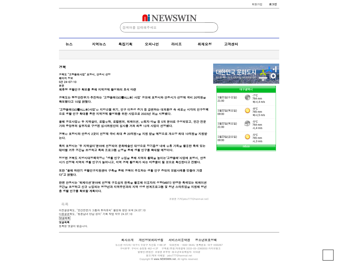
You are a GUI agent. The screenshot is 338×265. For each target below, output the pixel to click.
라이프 (176, 44)
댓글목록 (64, 218)
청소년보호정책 (206, 240)
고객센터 (231, 44)
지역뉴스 (99, 44)
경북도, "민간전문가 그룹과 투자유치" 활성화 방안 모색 (100, 210)
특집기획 (125, 44)
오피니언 (152, 44)
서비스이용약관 (179, 240)
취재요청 (205, 44)
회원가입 (257, 4)
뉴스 (69, 44)
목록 (65, 204)
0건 (61, 82)
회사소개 (127, 240)
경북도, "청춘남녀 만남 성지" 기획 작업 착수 (93, 214)
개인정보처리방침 (151, 240)
